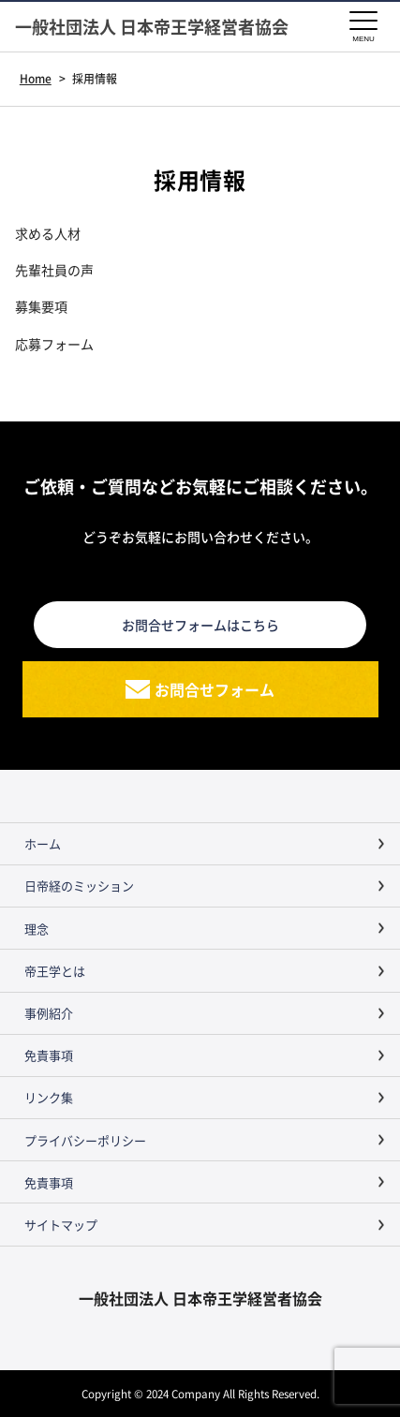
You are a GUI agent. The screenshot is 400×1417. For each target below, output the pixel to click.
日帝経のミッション (79, 885)
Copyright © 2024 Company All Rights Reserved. (200, 1393)
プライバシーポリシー (85, 1140)
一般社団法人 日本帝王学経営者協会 (152, 26)
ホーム (42, 843)
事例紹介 (48, 1013)
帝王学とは (54, 971)
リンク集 (48, 1097)
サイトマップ (60, 1224)
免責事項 (48, 1055)
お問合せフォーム (214, 689)
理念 (36, 928)
